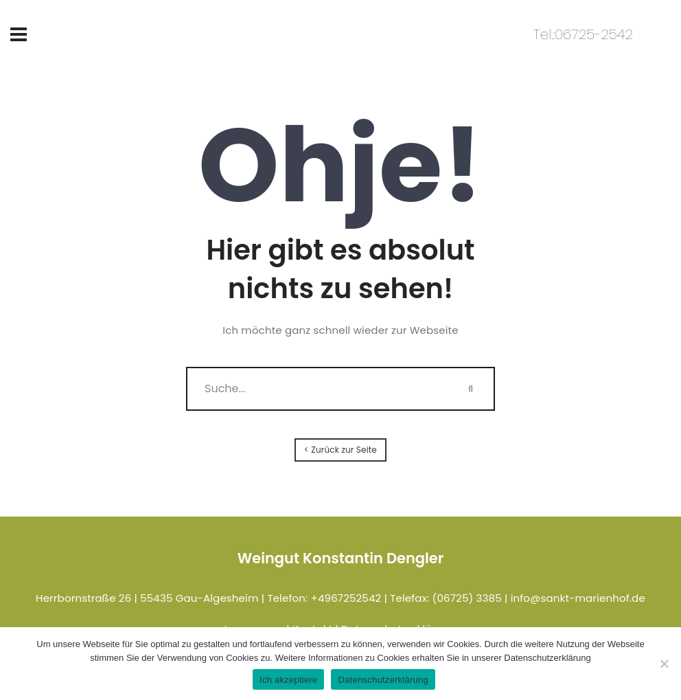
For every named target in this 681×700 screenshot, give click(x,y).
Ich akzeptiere (288, 680)
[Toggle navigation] (18, 34)
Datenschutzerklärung (383, 680)
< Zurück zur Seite (340, 449)
